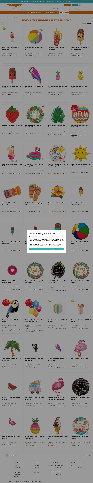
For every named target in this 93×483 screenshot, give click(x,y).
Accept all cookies (55, 249)
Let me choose (37, 249)
